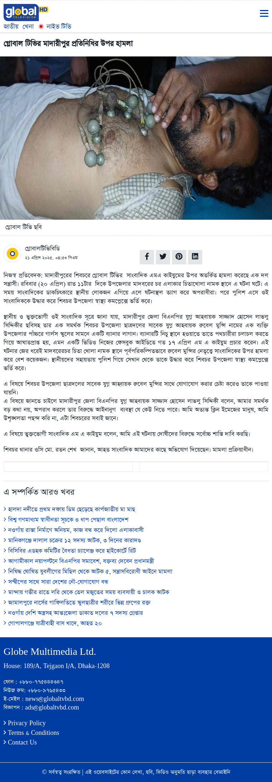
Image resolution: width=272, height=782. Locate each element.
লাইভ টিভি (54, 27)
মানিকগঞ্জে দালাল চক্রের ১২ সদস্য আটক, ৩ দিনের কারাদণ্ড (72, 541)
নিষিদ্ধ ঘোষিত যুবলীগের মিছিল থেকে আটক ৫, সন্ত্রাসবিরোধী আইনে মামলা (88, 572)
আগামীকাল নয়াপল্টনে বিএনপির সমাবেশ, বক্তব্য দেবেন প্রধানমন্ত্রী (79, 561)
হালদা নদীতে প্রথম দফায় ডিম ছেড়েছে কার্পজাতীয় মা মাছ (69, 509)
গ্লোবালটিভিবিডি (42, 249)
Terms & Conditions (31, 733)
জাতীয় (11, 27)
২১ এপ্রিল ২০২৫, (39, 258)
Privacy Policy (25, 723)
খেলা (28, 27)
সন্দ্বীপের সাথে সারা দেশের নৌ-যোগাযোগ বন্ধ (56, 582)
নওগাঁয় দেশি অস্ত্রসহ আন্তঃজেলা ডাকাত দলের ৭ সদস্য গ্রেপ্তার (73, 613)
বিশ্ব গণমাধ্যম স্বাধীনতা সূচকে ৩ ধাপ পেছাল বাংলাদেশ (66, 520)
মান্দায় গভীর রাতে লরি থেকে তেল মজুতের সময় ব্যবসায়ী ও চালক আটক (86, 592)
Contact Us (20, 742)
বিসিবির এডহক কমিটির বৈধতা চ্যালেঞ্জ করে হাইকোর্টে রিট (70, 551)
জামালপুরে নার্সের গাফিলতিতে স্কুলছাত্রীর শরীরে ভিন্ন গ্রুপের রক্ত (77, 603)
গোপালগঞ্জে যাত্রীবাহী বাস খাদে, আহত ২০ (53, 623)
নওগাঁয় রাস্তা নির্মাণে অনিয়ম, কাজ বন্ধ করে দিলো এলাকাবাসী (74, 530)
